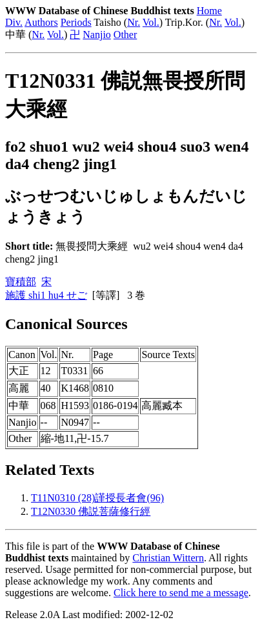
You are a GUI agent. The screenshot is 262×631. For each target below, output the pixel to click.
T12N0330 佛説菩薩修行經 (90, 511)
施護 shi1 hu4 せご (46, 295)
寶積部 (20, 281)
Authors (41, 22)
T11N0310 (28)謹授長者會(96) (97, 497)
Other (125, 34)
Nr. (133, 22)
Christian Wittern (168, 557)
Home (209, 10)
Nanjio (97, 34)
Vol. (151, 22)
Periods (76, 22)
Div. (14, 22)
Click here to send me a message (181, 592)
